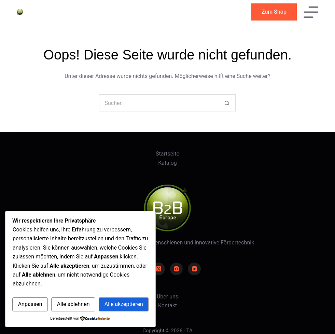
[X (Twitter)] (158, 269)
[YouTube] (194, 269)
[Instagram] (176, 269)
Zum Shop (274, 12)
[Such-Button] (227, 102)
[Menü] (311, 12)
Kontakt (167, 305)
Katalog (167, 163)
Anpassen (30, 304)
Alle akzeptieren (123, 304)
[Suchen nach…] (159, 102)
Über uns (167, 296)
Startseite (167, 153)
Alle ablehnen (73, 304)
